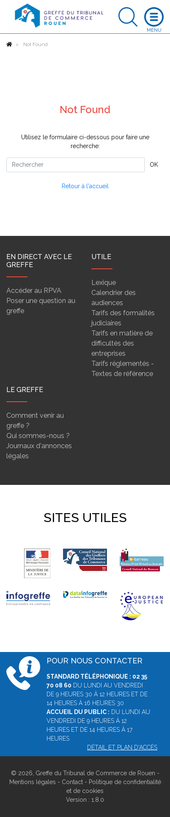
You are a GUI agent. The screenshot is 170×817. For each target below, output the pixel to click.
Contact (72, 782)
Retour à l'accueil (85, 186)
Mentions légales (32, 782)
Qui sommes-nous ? (38, 436)
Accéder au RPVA (33, 291)
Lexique (103, 283)
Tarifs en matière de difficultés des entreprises (122, 343)
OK (154, 164)
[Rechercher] (75, 164)
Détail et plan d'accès (122, 747)
